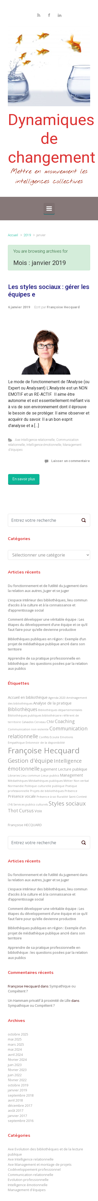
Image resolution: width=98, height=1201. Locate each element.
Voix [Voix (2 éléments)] (38, 810)
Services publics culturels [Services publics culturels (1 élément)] (30, 804)
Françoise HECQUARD (25, 825)
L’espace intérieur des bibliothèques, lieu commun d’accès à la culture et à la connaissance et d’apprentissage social (47, 605)
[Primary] (49, 208)
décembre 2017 (20, 1105)
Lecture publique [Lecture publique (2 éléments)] (72, 769)
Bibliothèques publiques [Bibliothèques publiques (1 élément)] (24, 715)
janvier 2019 (17, 1090)
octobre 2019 (18, 1085)
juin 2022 (15, 1075)
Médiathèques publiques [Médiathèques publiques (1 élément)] (45, 781)
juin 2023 (15, 1064)
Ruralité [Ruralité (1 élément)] (62, 796)
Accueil (13, 235)
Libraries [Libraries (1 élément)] (14, 775)
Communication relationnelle (30, 1174)
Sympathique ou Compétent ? (31, 1005)
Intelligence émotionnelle (43, 445)
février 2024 (17, 1059)
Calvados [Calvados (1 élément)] (27, 722)
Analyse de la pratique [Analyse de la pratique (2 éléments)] (52, 703)
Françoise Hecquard (63, 307)
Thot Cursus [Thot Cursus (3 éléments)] (21, 811)
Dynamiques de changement (51, 138)
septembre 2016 (20, 1120)
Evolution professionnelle (28, 1179)
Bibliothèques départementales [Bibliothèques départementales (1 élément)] (60, 710)
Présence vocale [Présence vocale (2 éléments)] (22, 796)
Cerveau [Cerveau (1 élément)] (40, 722)
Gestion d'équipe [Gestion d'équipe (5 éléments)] (30, 760)
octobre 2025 (18, 1034)
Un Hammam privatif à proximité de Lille (39, 1000)
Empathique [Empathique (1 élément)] (16, 742)
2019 (27, 235)
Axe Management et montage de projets (40, 1164)
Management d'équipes (27, 1189)
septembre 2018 (20, 1095)
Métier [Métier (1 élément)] (68, 781)
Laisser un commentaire (70, 461)
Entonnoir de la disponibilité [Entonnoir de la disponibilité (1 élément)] (45, 742)
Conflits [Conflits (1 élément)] (44, 737)
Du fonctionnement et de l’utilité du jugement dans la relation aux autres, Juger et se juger (48, 588)
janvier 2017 (17, 1115)
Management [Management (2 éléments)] (71, 775)
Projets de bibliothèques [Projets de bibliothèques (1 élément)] (47, 791)
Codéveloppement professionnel (34, 1169)
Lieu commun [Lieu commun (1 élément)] (30, 775)
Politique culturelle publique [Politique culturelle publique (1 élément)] (45, 786)
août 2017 (15, 1110)
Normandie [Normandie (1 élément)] (16, 786)
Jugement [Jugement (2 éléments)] (49, 769)
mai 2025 (15, 1039)
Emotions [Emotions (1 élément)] (66, 737)
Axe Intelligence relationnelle (35, 440)
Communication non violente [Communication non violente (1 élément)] (28, 729)
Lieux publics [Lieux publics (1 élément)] (50, 775)
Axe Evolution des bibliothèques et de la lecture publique (45, 1152)
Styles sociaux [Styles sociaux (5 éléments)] (67, 803)
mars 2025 (16, 1044)
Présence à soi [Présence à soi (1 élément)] (46, 796)
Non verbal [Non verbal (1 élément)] (81, 781)
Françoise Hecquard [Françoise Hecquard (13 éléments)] (44, 750)
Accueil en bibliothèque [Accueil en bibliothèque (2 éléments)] (28, 697)
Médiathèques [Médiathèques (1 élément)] (18, 781)
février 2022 (17, 1080)
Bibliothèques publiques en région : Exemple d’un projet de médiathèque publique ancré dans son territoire (47, 644)
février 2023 (17, 1069)
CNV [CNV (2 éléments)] (50, 721)
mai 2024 (15, 1049)
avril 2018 (15, 1100)
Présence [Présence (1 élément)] (71, 791)
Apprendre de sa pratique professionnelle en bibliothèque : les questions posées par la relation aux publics (48, 663)
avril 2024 (15, 1054)
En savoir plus (24, 479)
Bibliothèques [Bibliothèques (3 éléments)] (22, 709)
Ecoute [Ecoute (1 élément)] (54, 737)
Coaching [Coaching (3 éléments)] (65, 721)
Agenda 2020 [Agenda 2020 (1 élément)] (57, 698)
